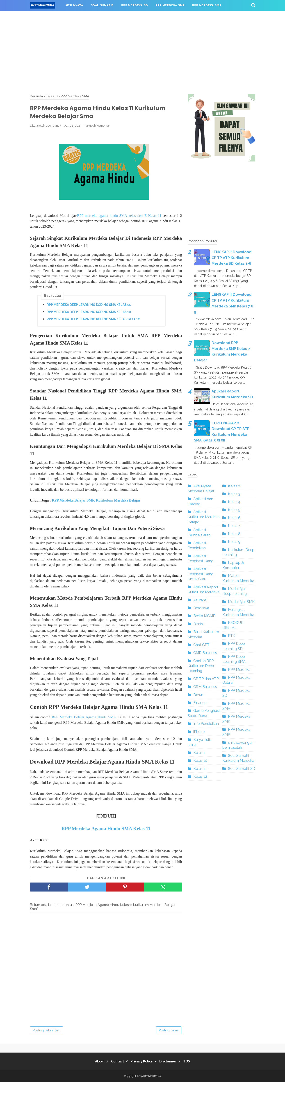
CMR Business (205, 653)
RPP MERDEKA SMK (48, 16)
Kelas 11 (200, 768)
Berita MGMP (204, 616)
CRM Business (205, 687)
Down (198, 695)
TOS (192, 1079)
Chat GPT (201, 645)
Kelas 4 (234, 502)
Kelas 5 (234, 510)
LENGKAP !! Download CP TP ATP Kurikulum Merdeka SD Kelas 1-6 (231, 258)
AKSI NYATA (74, 5)
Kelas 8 (234, 534)
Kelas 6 (234, 518)
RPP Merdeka (239, 670)
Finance (199, 703)
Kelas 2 (234, 486)
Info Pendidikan (206, 723)
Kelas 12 (200, 776)
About (93, 1079)
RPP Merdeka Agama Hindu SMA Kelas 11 (106, 846)
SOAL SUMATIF (102, 5)
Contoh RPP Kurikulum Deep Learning (201, 666)
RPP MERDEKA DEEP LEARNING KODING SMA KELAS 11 (89, 308)
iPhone (199, 732)
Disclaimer (171, 1079)
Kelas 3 (234, 494)
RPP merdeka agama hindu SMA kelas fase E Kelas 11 (119, 219)
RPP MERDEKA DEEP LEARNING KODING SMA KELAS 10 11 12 (93, 323)
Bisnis (198, 624)
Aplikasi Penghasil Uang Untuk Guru (200, 574)
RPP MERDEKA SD (134, 5)
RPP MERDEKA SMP (170, 5)
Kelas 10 (200, 760)
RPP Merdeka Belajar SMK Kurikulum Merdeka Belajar (96, 506)
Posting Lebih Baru (46, 1048)
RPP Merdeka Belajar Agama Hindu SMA (84, 725)
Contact (114, 1079)
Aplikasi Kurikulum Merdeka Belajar (203, 517)
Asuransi (200, 600)
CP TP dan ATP (206, 679)
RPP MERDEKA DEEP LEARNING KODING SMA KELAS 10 (89, 316)
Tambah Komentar (97, 129)
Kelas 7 (234, 526)
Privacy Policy (142, 1079)
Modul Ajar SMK (241, 602)
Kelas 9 (234, 542)
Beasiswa (201, 608)
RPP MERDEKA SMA (206, 5)
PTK (231, 636)
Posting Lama (168, 1048)
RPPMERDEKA (152, 1094)
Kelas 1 (199, 753)
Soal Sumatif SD (241, 768)
